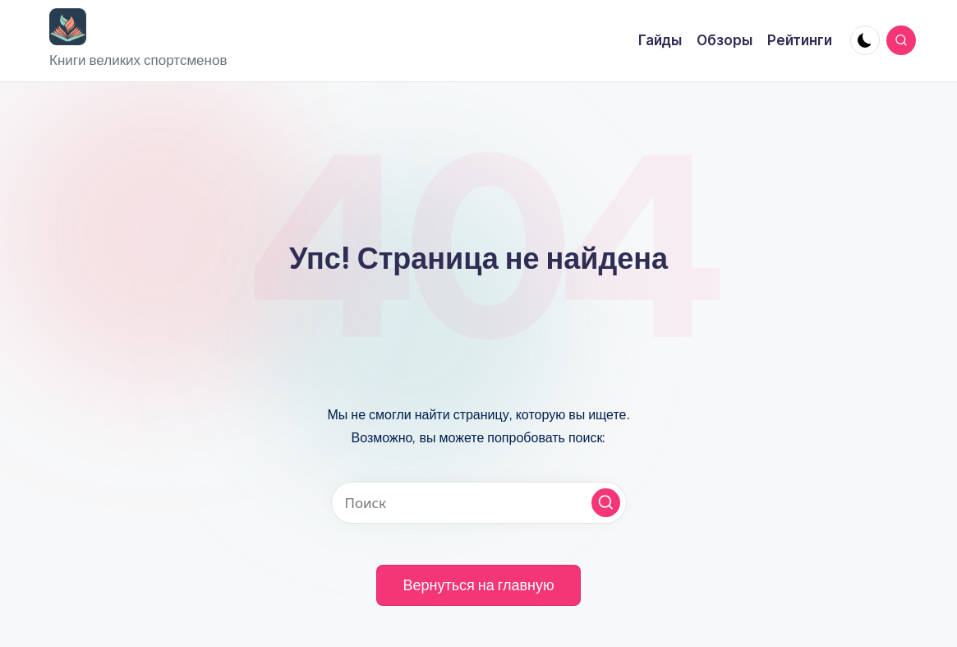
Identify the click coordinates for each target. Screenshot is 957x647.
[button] (605, 502)
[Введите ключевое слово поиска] (479, 503)
